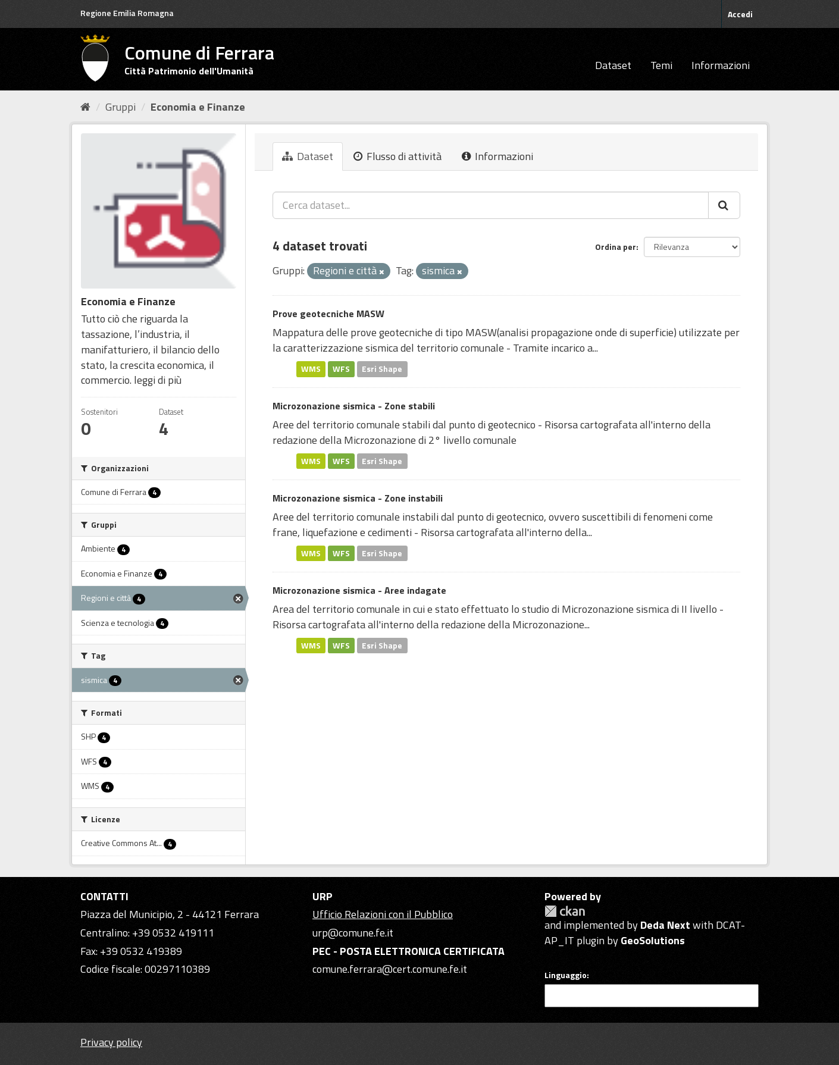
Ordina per (615, 246)
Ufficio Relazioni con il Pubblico (382, 914)
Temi (661, 65)
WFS (341, 369)
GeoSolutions (653, 940)
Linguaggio (565, 975)
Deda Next (665, 925)
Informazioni (720, 65)
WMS (311, 369)
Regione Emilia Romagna (127, 13)
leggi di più (157, 380)
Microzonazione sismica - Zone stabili (354, 406)
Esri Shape (382, 369)
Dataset (613, 65)
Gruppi (120, 107)
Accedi (740, 14)
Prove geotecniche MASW (328, 313)
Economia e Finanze (198, 107)
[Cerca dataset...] (491, 205)
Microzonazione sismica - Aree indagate (359, 590)
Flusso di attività (397, 156)
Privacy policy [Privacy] (111, 1042)
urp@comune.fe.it (352, 933)
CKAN (564, 911)
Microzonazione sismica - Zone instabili (358, 498)
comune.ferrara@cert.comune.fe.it (389, 969)
